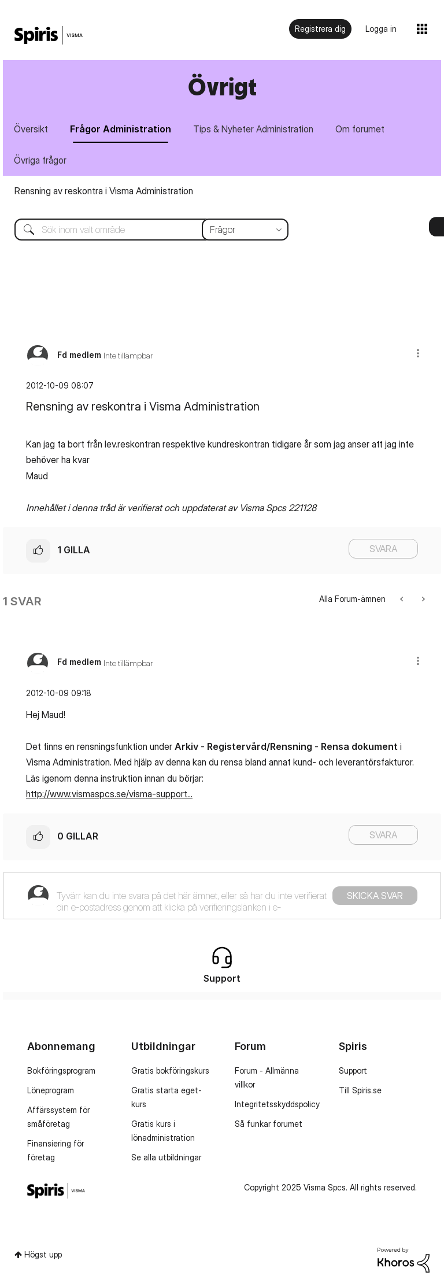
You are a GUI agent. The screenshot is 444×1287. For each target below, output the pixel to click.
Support (353, 1070)
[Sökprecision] (245, 230)
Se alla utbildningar (166, 1157)
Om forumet (359, 129)
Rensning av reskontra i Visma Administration (103, 191)
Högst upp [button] (43, 1254)
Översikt (31, 129)
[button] (418, 353)
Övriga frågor (40, 160)
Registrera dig (320, 29)
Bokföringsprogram (61, 1070)
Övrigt (222, 86)
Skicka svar (375, 895)
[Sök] (142, 230)
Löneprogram (50, 1090)
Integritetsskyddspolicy (277, 1104)
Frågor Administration (120, 129)
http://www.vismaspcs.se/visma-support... (109, 794)
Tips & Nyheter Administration (253, 129)
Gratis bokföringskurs (170, 1070)
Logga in (381, 29)
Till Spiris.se (360, 1090)
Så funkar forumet (268, 1124)
